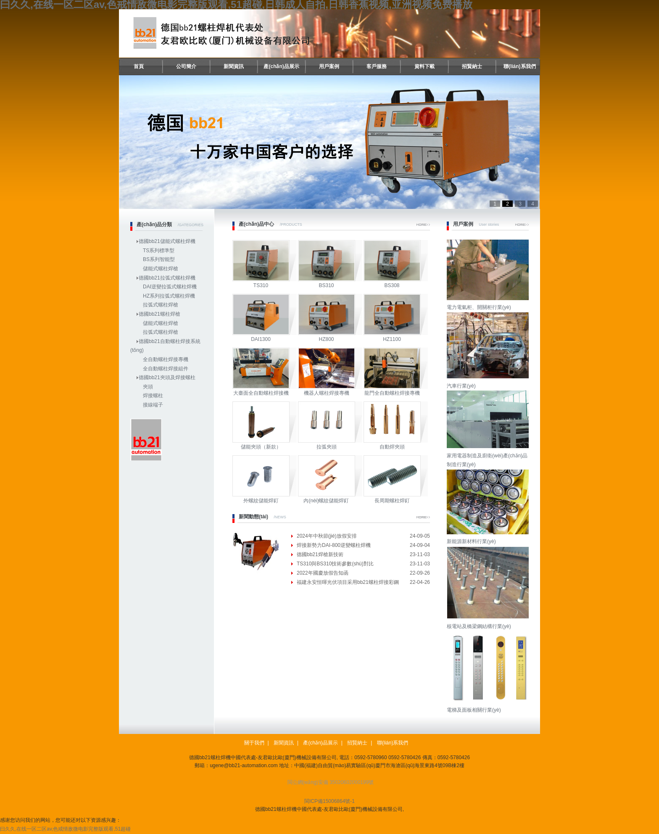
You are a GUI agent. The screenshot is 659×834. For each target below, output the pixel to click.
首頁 (139, 66)
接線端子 (153, 405)
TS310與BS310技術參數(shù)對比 (335, 564)
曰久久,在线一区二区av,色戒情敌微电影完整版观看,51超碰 (65, 829)
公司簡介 (186, 66)
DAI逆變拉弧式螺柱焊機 (170, 287)
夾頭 (148, 387)
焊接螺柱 (153, 396)
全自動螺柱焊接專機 (165, 359)
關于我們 (254, 743)
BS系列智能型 (159, 259)
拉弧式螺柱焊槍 (160, 305)
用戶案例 (329, 66)
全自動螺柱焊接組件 (165, 369)
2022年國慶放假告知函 (322, 573)
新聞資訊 (234, 66)
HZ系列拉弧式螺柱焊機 (169, 296)
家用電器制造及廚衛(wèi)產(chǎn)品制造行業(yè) (489, 455)
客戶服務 (376, 66)
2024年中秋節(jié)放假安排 (327, 536)
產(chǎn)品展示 (281, 66)
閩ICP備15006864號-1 (329, 801)
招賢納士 (472, 66)
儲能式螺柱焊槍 (160, 269)
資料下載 (424, 66)
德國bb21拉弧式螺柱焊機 (167, 278)
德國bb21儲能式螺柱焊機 (167, 241)
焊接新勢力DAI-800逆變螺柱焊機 (334, 545)
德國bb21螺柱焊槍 (159, 314)
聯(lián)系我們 (519, 66)
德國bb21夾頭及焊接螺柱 (167, 377)
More (423, 225)
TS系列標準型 (158, 250)
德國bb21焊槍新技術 (320, 554)
